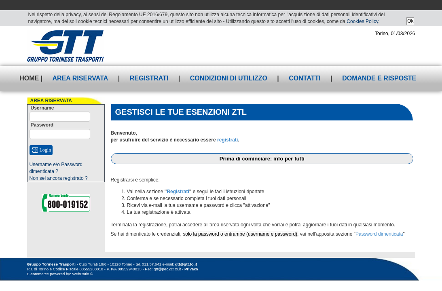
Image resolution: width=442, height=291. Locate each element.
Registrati (149, 78)
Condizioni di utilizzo (228, 78)
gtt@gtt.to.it (186, 264)
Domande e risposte (379, 78)
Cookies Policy (362, 21)
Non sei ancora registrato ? (59, 178)
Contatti (305, 78)
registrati (227, 140)
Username (42, 108)
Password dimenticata (379, 234)
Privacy (191, 269)
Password (42, 125)
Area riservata (80, 78)
